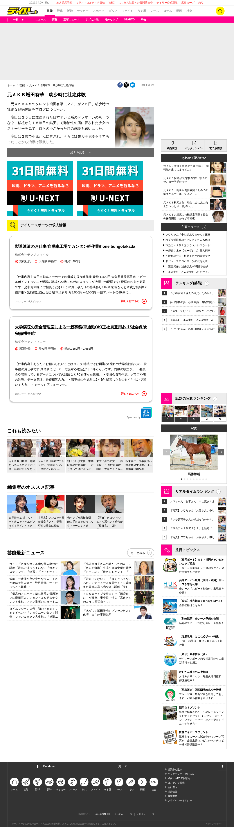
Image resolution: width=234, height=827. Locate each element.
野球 (60, 11)
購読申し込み (175, 769)
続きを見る (77, 152)
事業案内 (172, 796)
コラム (167, 11)
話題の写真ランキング (193, 398)
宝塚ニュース (71, 19)
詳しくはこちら (134, 301)
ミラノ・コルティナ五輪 (90, 2)
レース (154, 11)
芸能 (49, 11)
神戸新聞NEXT (102, 814)
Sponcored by (139, 413)
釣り (200, 2)
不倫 (143, 19)
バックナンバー (194, 148)
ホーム (11, 85)
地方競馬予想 (64, 2)
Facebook (49, 766)
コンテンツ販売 (176, 782)
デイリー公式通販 (167, 2)
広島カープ (187, 2)
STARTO (129, 19)
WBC (112, 2)
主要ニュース (190, 227)
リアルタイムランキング (194, 491)
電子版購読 (215, 148)
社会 (189, 11)
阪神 (70, 11)
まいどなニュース (123, 814)
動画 (179, 11)
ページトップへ (222, 766)
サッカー (82, 11)
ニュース (40, 19)
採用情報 (172, 791)
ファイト (127, 11)
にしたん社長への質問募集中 (136, 2)
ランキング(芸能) (188, 283)
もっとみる (138, 553)
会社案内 (172, 787)
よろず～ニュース (145, 814)
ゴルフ (113, 11)
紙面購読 (172, 148)
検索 (220, 11)
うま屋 (141, 11)
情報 (54, 19)
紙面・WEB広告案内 (179, 778)
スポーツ (98, 11)
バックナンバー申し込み (181, 774)
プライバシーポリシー (180, 800)
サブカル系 (92, 19)
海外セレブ (111, 19)
